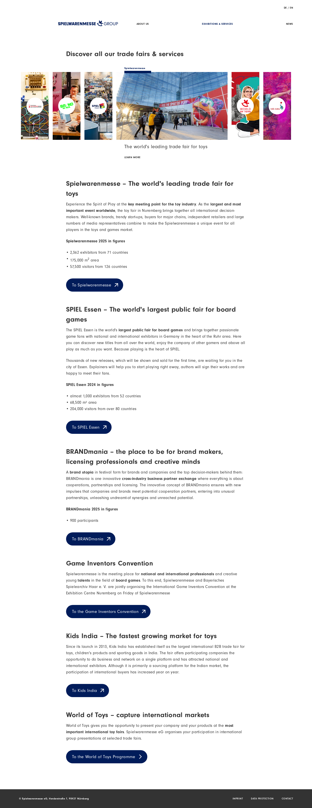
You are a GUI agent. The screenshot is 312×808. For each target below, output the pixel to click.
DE (285, 8)
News (289, 24)
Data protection (262, 799)
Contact (287, 799)
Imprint (238, 799)
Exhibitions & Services (217, 24)
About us (143, 24)
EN (291, 8)
